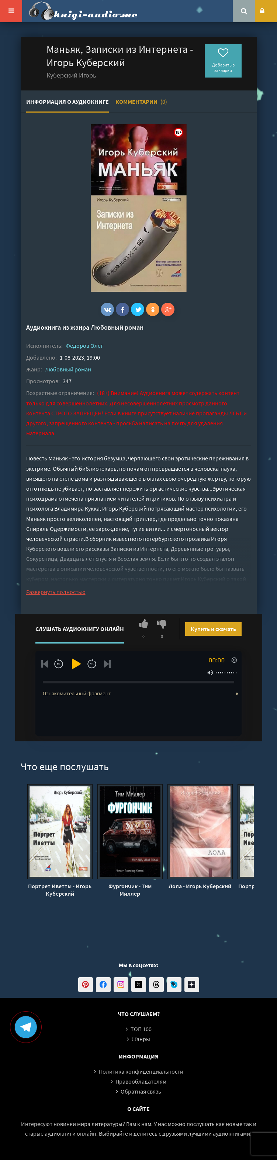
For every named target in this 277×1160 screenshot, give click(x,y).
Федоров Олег (84, 345)
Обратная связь (141, 1091)
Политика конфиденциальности (141, 1071)
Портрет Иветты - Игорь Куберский (59, 889)
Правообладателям (140, 1081)
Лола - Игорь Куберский (200, 886)
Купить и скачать (213, 628)
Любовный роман (117, 327)
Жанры (141, 1039)
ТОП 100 (141, 1029)
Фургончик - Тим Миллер (130, 889)
